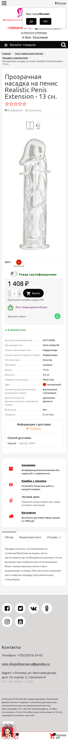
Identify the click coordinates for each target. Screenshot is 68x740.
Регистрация (40, 37)
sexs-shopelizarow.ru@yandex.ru (26, 664)
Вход (28, 37)
